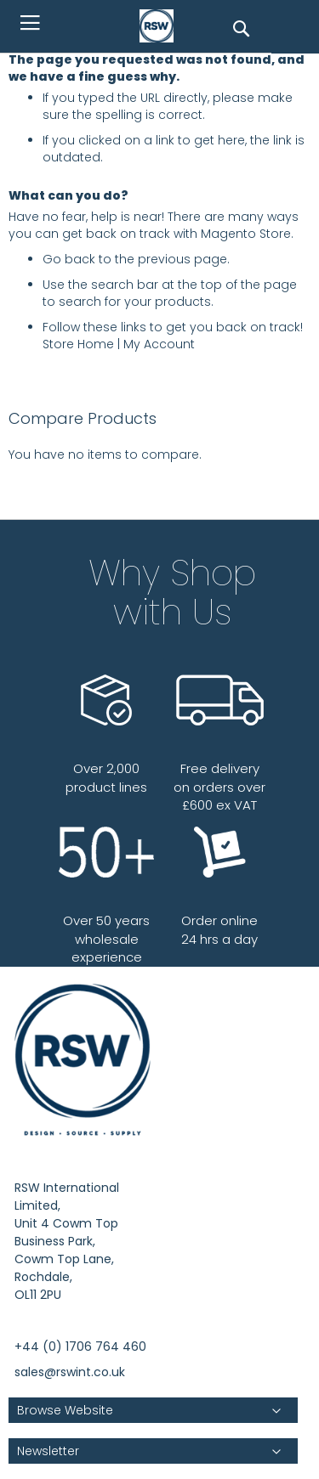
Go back (69, 259)
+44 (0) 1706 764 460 (80, 1346)
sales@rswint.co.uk (69, 1371)
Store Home (78, 344)
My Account (159, 344)
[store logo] (161, 26)
